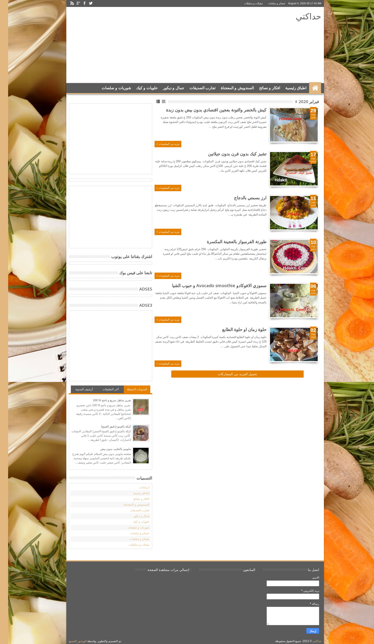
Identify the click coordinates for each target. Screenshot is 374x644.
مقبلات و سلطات (245, 3)
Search (66, 99)
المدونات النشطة (129, 389)
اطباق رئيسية (287, 88)
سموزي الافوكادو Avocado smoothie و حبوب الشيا (211, 285)
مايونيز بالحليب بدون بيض (107, 449)
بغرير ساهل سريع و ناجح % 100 (104, 400)
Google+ (70, 3)
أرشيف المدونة (76, 389)
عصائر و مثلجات (268, 3)
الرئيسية (307, 88)
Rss (64, 3)
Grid (156, 101)
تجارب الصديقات (194, 88)
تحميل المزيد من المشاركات (229, 374)
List (150, 101)
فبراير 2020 (301, 101)
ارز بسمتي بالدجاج (242, 198)
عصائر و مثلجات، (131, 539)
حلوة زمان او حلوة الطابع (236, 329)
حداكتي (300, 16)
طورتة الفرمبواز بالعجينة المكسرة (228, 241)
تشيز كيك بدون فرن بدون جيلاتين (229, 154)
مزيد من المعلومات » (159, 144)
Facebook (76, 3)
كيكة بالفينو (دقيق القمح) (108, 426)
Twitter (82, 3)
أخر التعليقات (102, 389)
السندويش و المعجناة (229, 88)
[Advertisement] (149, 45)
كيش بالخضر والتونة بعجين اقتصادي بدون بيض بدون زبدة (208, 110)
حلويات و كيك (139, 88)
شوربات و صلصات (108, 88)
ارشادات (136, 487)
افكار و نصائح (261, 88)
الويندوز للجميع (69, 641)
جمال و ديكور (165, 88)
